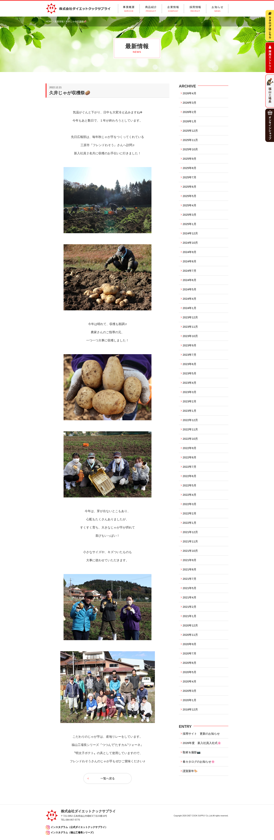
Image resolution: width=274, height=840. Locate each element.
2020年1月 (189, 700)
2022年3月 (189, 504)
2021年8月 (189, 569)
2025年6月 (189, 186)
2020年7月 (189, 653)
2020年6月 (189, 662)
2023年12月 (190, 317)
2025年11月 (190, 140)
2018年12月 (190, 709)
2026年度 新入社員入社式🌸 (202, 743)
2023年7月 (189, 354)
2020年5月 (189, 672)
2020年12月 (190, 625)
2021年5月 (189, 588)
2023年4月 (189, 382)
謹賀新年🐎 (190, 771)
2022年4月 (189, 494)
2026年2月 (189, 112)
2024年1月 (189, 308)
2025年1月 (189, 224)
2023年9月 (189, 345)
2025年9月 (189, 158)
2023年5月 (189, 373)
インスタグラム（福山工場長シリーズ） (73, 832)
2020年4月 (189, 681)
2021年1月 (189, 616)
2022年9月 (189, 448)
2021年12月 (190, 532)
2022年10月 (190, 438)
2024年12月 (190, 233)
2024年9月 (189, 252)
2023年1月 (189, 410)
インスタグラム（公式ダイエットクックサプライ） (79, 827)
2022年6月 (189, 476)
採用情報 (195, 9)
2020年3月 (189, 690)
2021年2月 (189, 606)
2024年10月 (190, 242)
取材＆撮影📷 (192, 752)
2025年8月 (189, 168)
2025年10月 (190, 149)
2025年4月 (189, 205)
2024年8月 (189, 261)
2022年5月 (189, 485)
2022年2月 (189, 513)
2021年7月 (189, 578)
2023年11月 (190, 326)
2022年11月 (190, 429)
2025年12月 (190, 130)
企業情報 (173, 9)
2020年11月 (190, 634)
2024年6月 (189, 280)
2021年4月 (189, 597)
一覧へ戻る (107, 778)
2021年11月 (190, 541)
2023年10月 (190, 336)
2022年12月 (190, 420)
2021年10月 (190, 550)
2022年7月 (189, 466)
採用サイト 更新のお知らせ (201, 733)
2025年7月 (189, 177)
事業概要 (129, 9)
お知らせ (217, 9)
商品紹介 (151, 9)
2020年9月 (189, 644)
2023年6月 (189, 364)
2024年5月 (189, 289)
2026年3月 (189, 102)
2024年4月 (189, 298)
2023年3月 (189, 392)
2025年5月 (189, 196)
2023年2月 (189, 401)
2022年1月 (189, 522)
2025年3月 (189, 214)
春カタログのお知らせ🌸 (199, 761)
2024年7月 (189, 270)
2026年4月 (189, 93)
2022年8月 (189, 457)
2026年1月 (189, 121)
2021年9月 (189, 560)
